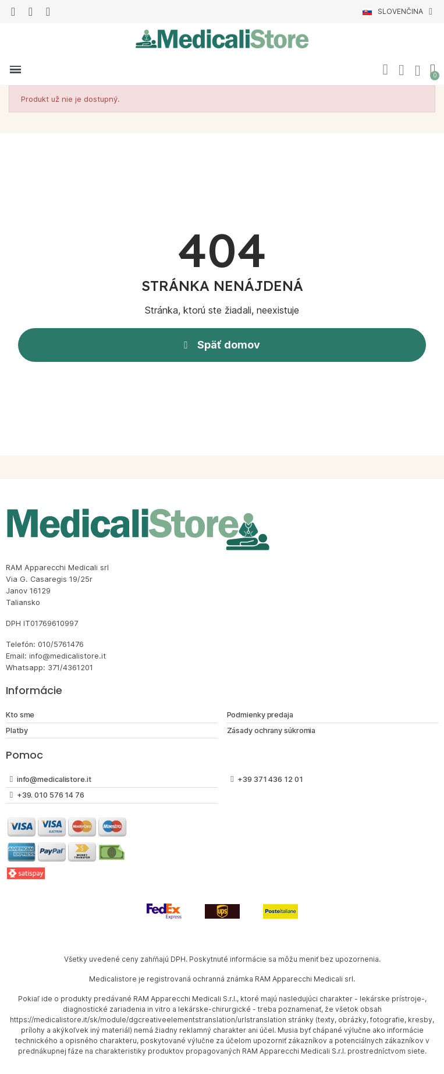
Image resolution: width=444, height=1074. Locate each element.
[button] (385, 69)
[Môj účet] (401, 70)
